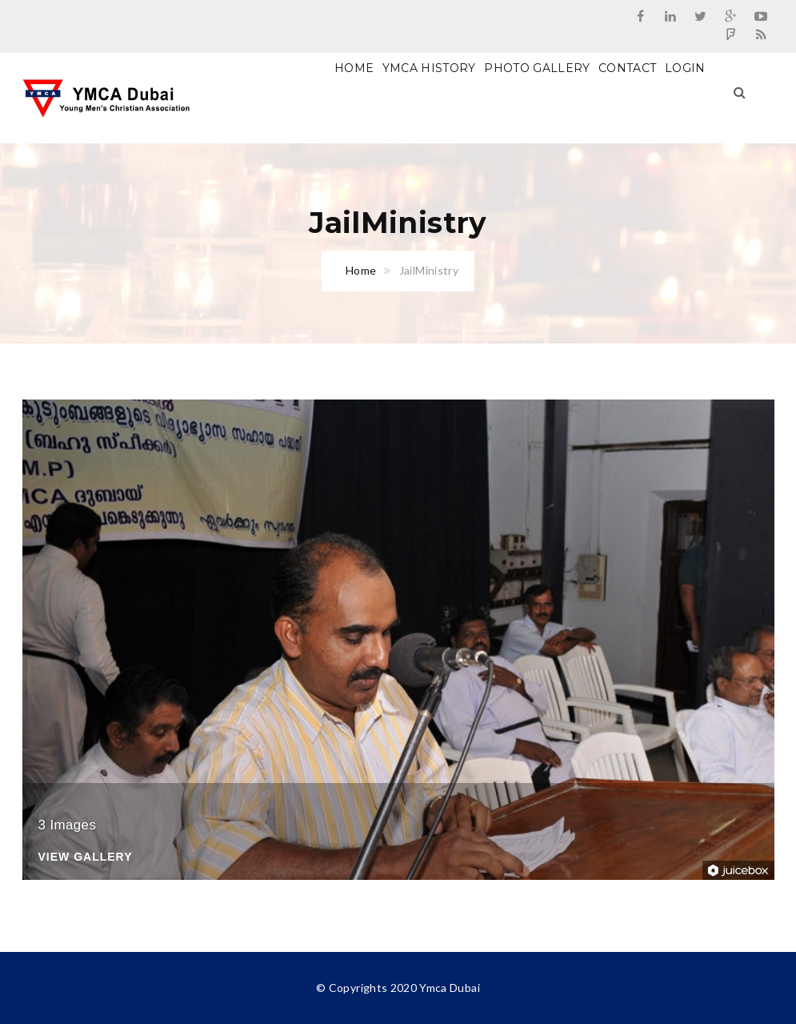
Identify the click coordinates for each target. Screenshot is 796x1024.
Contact (627, 68)
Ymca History (429, 68)
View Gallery (85, 857)
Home (354, 68)
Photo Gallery (537, 68)
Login (685, 68)
